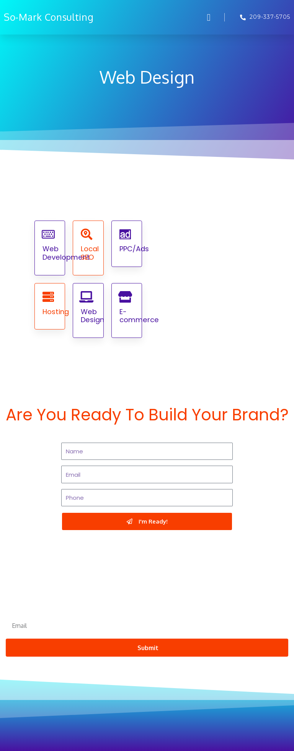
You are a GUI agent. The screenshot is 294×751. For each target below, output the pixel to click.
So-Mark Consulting (49, 17)
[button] (208, 17)
